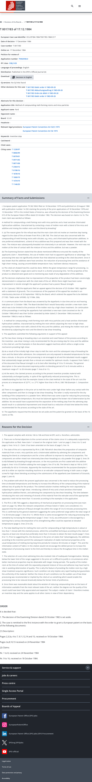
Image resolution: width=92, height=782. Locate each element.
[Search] (72, 6)
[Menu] (80, 6)
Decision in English (22, 77)
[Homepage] (1, 22)
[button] (46, 198)
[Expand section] (88, 667)
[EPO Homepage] (15, 6)
